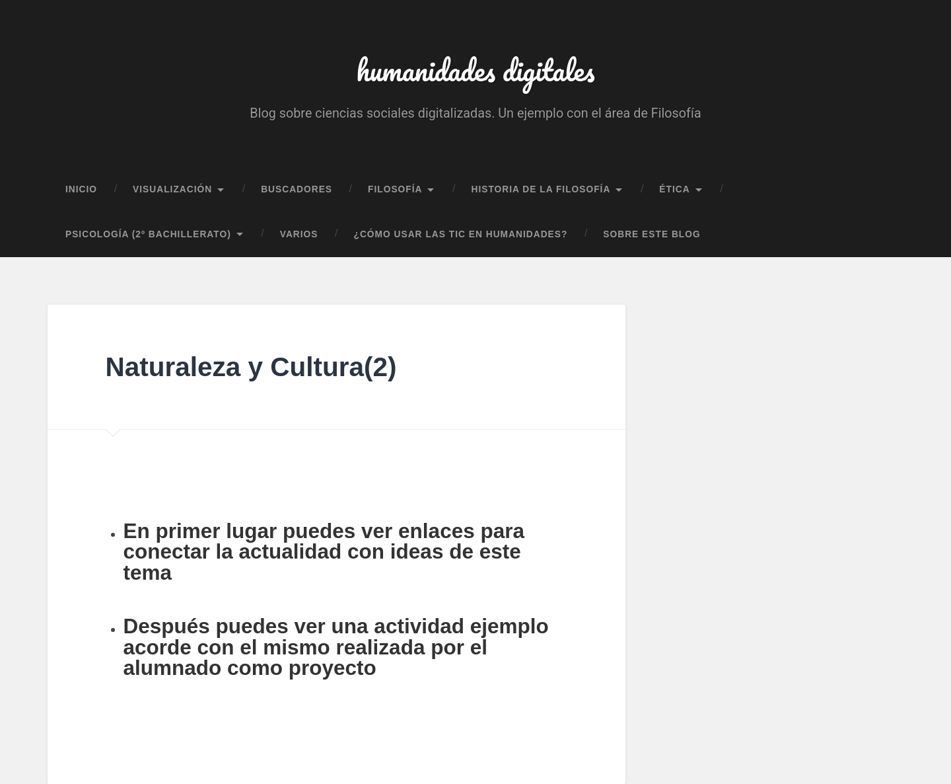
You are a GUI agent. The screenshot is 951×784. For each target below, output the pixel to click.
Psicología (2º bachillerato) (148, 234)
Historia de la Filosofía (540, 189)
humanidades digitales (476, 69)
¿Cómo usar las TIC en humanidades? (461, 234)
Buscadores (296, 189)
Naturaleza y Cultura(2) (250, 367)
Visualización (172, 189)
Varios (299, 234)
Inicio (81, 189)
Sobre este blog (651, 234)
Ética (674, 189)
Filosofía (395, 189)
